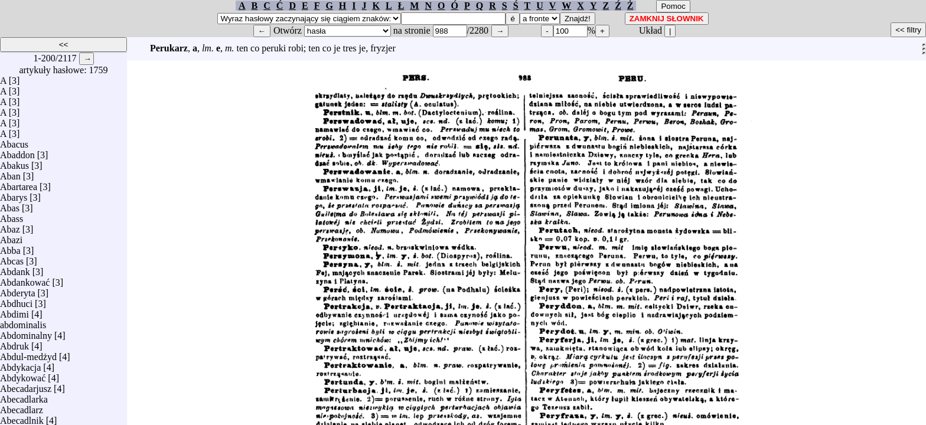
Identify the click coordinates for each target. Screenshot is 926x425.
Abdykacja (20, 364)
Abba (10, 248)
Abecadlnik (22, 418)
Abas (9, 205)
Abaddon (17, 152)
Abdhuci (16, 301)
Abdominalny (26, 333)
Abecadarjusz (25, 386)
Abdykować (22, 375)
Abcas (12, 258)
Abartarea (18, 184)
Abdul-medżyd (28, 354)
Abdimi (14, 311)
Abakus (14, 163)
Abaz (10, 226)
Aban (10, 173)
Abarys (13, 194)
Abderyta (17, 290)
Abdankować (25, 279)
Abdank (15, 269)
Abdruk (14, 343)
